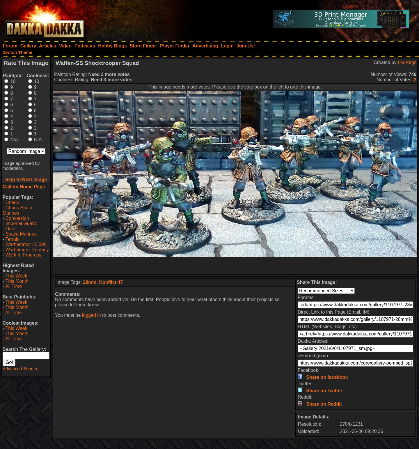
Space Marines (21, 233)
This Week (16, 275)
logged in (91, 315)
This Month (16, 281)
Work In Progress (23, 254)
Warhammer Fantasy (27, 249)
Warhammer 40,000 (26, 244)
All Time (13, 286)
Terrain (12, 239)
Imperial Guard (21, 223)
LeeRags (407, 62)
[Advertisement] (235, 265)
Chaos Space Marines (18, 210)
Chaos (12, 202)
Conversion (17, 218)
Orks (10, 228)
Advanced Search (20, 368)
